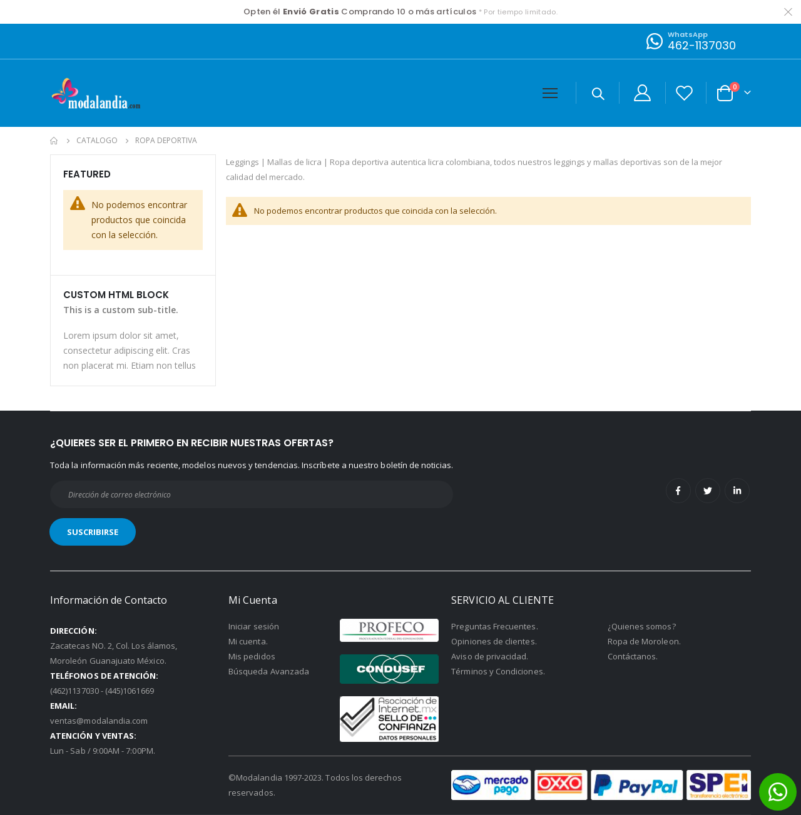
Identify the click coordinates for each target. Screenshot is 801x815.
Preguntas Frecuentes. (494, 626)
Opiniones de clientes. (493, 641)
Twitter (707, 490)
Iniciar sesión (253, 626)
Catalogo (97, 140)
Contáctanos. (633, 656)
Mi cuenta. (248, 641)
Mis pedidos (251, 656)
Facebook (678, 490)
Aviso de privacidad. (489, 656)
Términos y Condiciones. (498, 671)
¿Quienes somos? (642, 626)
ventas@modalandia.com (99, 720)
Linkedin (737, 490)
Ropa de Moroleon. (644, 641)
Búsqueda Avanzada (268, 671)
